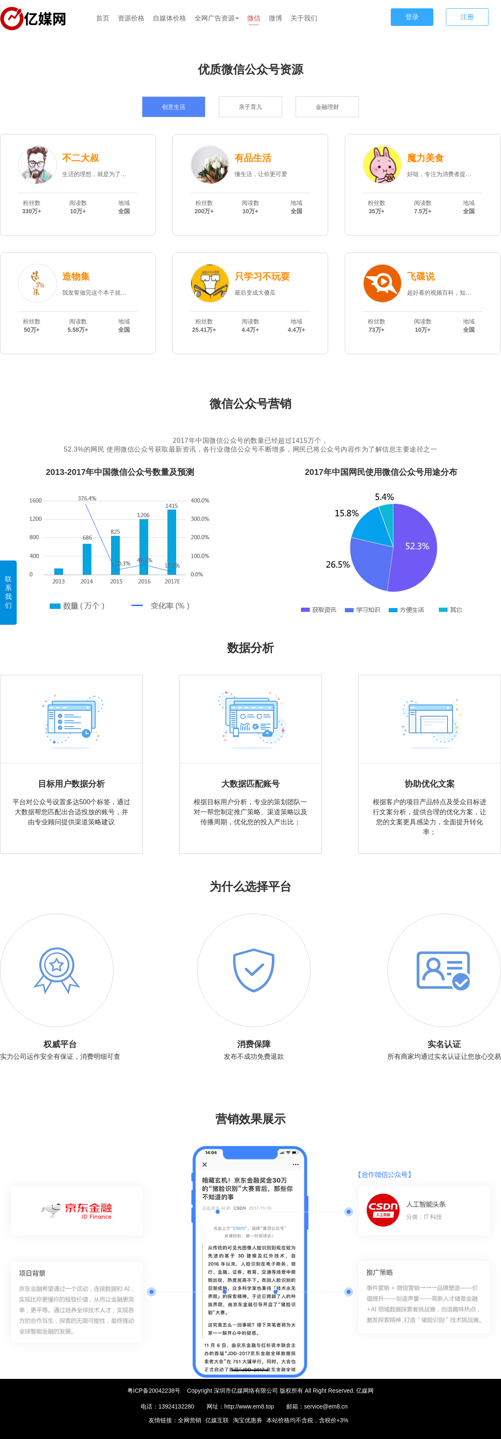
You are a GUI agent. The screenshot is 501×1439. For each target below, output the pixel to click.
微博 (275, 18)
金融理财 (327, 107)
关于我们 (304, 18)
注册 (467, 16)
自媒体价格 (169, 18)
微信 (254, 18)
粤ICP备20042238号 (154, 1390)
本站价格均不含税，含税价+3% (307, 1420)
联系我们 (8, 592)
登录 (412, 16)
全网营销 (189, 1420)
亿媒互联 (217, 1420)
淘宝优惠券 (247, 1420)
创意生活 (173, 107)
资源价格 (131, 18)
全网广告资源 (217, 18)
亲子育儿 (250, 107)
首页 (102, 18)
